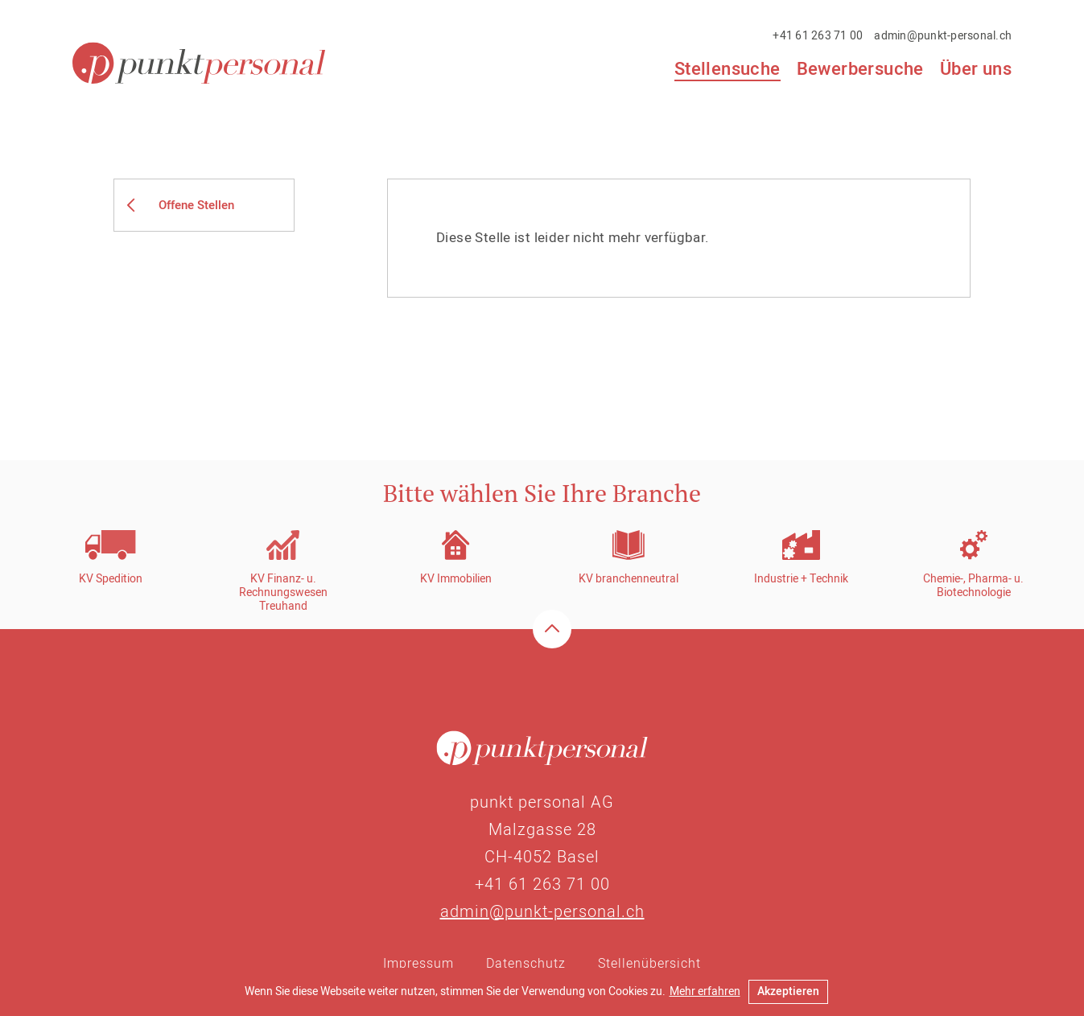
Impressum (418, 963)
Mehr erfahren (705, 991)
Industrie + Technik (801, 578)
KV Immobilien (456, 578)
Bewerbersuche (860, 69)
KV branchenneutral (628, 578)
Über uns (976, 69)
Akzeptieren (788, 991)
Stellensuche (727, 70)
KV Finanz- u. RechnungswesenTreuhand (283, 592)
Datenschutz (526, 963)
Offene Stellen (196, 205)
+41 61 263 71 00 (818, 36)
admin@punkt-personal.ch (943, 36)
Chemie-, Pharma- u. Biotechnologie (973, 585)
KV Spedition (110, 578)
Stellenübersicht (649, 963)
